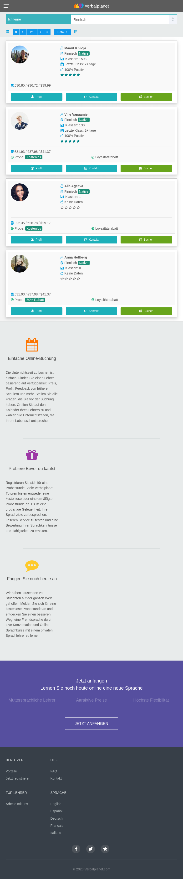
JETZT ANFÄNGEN (91, 724)
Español (57, 811)
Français (57, 825)
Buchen (146, 96)
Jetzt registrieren (18, 778)
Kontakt (91, 96)
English (56, 804)
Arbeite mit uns (17, 804)
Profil (36, 96)
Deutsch (57, 818)
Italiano (56, 833)
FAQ (54, 771)
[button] (8, 6)
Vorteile (11, 771)
